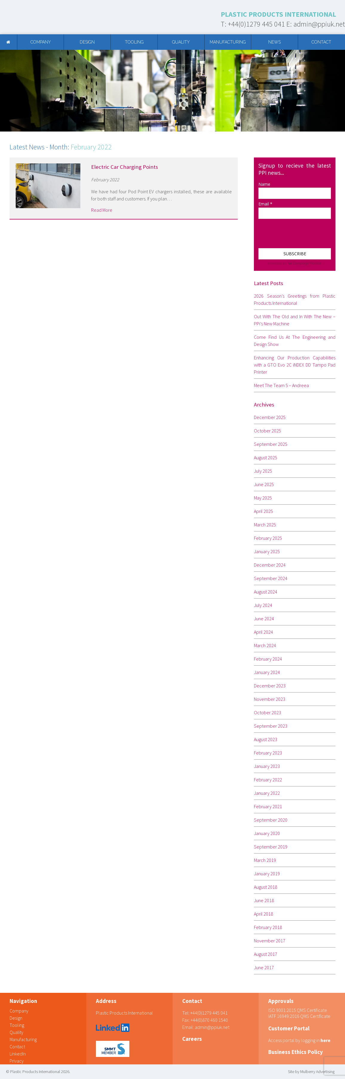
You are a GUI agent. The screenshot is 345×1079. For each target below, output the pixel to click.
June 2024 (264, 619)
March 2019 (265, 860)
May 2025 (263, 498)
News (274, 42)
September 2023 (270, 726)
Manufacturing (228, 42)
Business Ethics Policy (295, 1052)
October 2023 (267, 712)
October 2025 (267, 431)
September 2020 (270, 820)
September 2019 (270, 847)
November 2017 (269, 941)
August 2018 (265, 887)
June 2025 (264, 484)
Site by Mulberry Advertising (311, 1071)
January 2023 (267, 766)
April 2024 (263, 632)
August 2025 (265, 457)
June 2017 (264, 967)
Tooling (134, 42)
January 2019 (267, 874)
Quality (181, 42)
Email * (265, 204)
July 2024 (263, 605)
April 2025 (263, 511)
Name (264, 184)
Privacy (17, 1061)
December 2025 (270, 417)
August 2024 (265, 592)
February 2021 (268, 806)
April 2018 (263, 914)
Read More (101, 210)
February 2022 (268, 780)
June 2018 (264, 900)
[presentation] (288, 230)
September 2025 (270, 444)
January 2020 (267, 833)
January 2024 (267, 672)
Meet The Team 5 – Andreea (281, 385)
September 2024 (270, 578)
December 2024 (270, 565)
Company (40, 42)
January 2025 (267, 551)
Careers (192, 1038)
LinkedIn (18, 1054)
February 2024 (268, 659)
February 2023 (268, 753)
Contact (321, 42)
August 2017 (265, 954)
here (325, 1040)
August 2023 (265, 739)
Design (87, 42)
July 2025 (263, 471)
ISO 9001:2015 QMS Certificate (297, 1010)
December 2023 (270, 686)
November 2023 (269, 699)
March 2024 (265, 645)
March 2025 (265, 525)
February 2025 (268, 538)
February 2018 (268, 927)
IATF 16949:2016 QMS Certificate (299, 1016)
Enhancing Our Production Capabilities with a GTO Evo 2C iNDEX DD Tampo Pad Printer (294, 365)
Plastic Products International (124, 1013)
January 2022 (267, 793)
